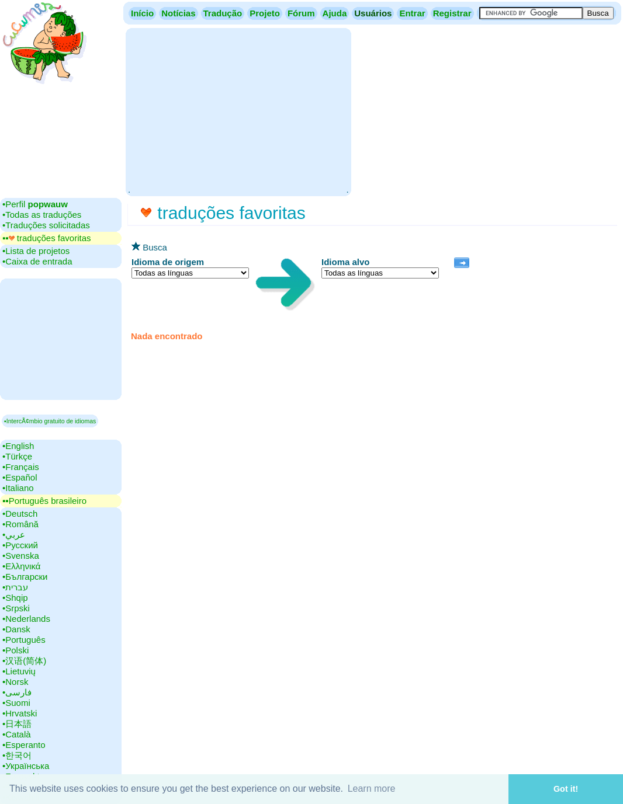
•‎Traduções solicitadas (46, 225)
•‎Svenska (20, 556)
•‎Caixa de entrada (37, 261)
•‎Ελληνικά (21, 566)
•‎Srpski (16, 608)
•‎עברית (15, 587)
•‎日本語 (17, 724)
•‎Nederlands (26, 619)
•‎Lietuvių (19, 671)
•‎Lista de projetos (36, 251)
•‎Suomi (16, 703)
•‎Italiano (18, 488)
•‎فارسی (17, 692)
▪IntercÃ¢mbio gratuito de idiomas (50, 420)
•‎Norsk (15, 682)
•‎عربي (13, 535)
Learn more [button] (372, 788)
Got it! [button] (565, 788)
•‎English (18, 446)
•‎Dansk (16, 629)
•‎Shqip (15, 598)
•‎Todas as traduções (41, 215)
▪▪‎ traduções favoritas (46, 238)
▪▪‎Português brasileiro (44, 501)
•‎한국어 (17, 755)
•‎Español (19, 477)
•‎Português (24, 640)
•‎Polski (15, 650)
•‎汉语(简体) (24, 661)
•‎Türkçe (17, 456)
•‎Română (20, 524)
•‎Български (25, 577)
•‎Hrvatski (19, 713)
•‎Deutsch (19, 513)
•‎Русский (20, 545)
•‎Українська (25, 766)
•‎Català (16, 734)
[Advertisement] (238, 111)
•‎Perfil (35, 204)
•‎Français (20, 467)
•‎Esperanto (24, 745)
